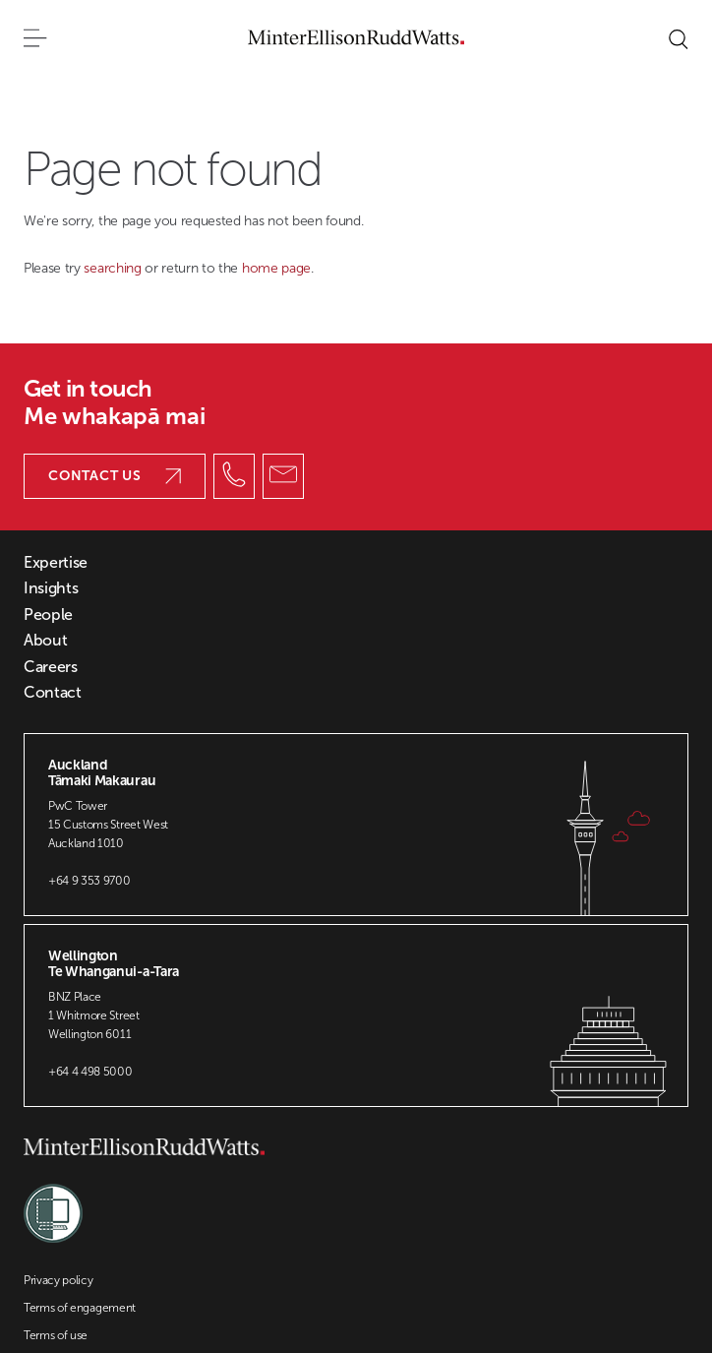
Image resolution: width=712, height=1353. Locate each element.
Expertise (56, 563)
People (48, 615)
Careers (51, 667)
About (45, 640)
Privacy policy (58, 1280)
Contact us (114, 475)
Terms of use (56, 1335)
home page (276, 268)
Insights (51, 588)
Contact (53, 693)
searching (114, 268)
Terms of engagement (80, 1308)
